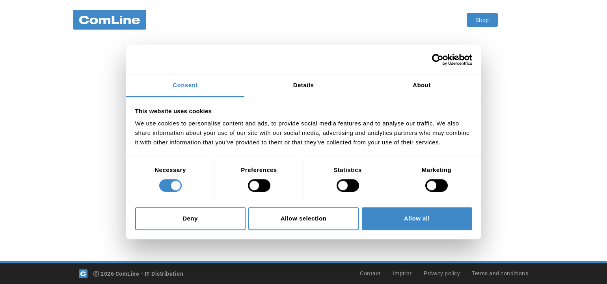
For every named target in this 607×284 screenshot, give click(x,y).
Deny (190, 218)
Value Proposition (256, 20)
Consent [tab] (185, 85)
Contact (370, 273)
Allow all (417, 218)
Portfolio (210, 20)
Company (172, 20)
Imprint (402, 273)
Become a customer (318, 20)
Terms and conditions (500, 273)
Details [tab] (303, 85)
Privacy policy (442, 273)
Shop (482, 20)
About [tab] (422, 85)
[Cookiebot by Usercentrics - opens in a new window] (437, 59)
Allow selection (304, 218)
